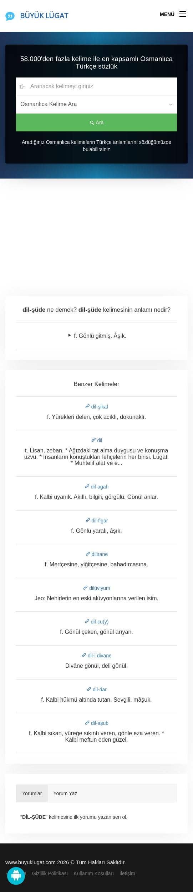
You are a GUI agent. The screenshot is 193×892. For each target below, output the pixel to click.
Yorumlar (32, 793)
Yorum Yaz (65, 793)
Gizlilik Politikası (50, 873)
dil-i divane (96, 655)
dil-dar (96, 689)
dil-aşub (96, 723)
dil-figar (96, 520)
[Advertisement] (96, 232)
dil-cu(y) (97, 622)
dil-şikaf (96, 407)
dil (96, 440)
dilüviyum (96, 588)
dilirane (96, 554)
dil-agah (97, 487)
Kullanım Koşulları (93, 873)
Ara (97, 122)
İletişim (127, 873)
